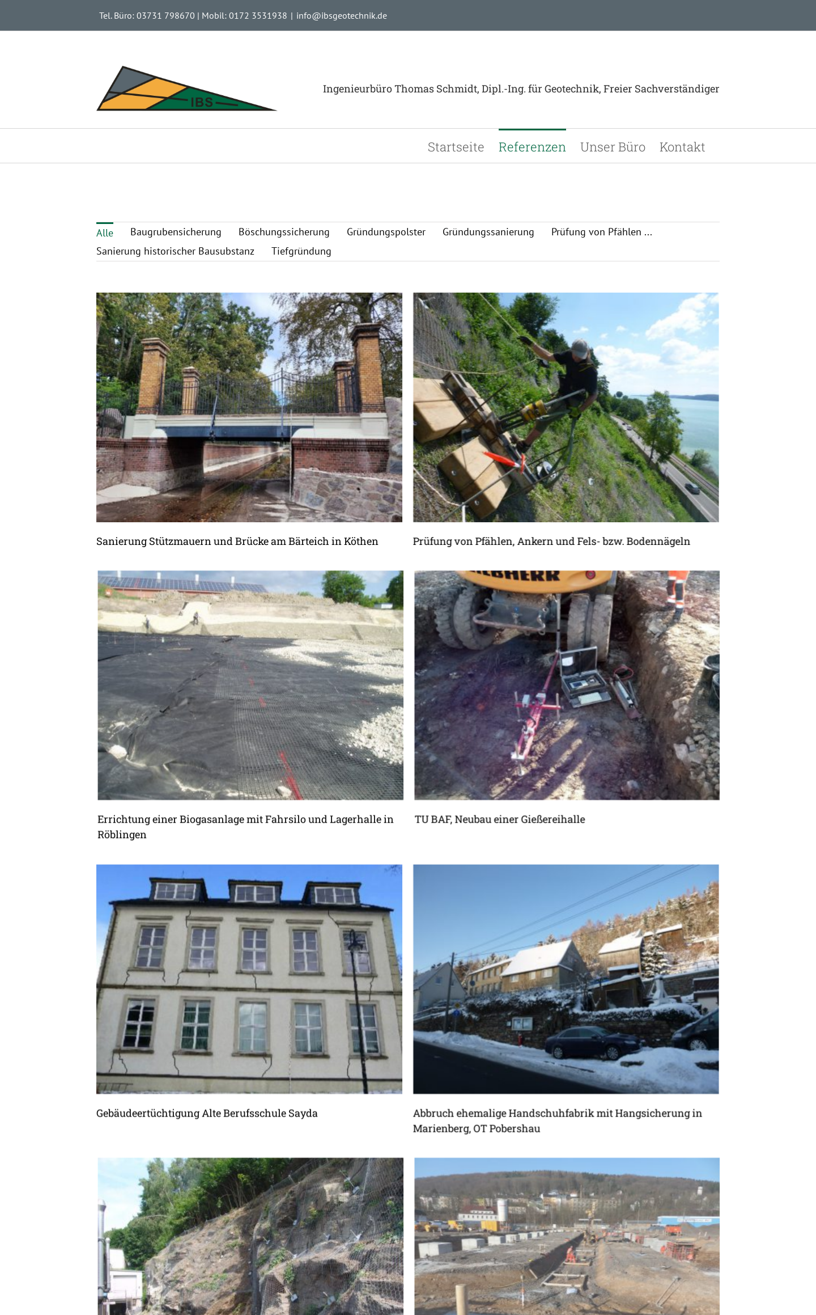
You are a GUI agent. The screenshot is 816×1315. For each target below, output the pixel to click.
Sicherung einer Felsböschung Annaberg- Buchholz (270, 1301)
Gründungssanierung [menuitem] (488, 231)
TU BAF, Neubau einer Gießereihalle (524, 776)
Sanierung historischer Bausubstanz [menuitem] (175, 250)
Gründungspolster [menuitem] (386, 231)
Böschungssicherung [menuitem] (284, 231)
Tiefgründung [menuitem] (301, 250)
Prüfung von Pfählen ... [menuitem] (601, 231)
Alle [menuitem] (104, 232)
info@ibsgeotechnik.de (341, 15)
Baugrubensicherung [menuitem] (176, 231)
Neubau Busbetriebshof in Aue (511, 1301)
